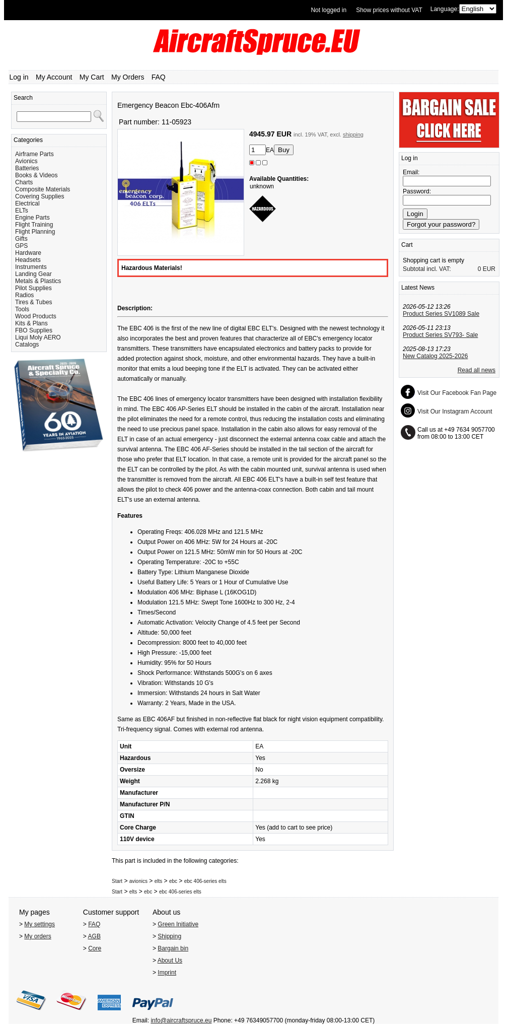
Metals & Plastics (38, 281)
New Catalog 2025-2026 (435, 356)
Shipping (169, 936)
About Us (170, 960)
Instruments (31, 266)
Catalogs (27, 344)
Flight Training (34, 224)
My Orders (127, 77)
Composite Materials (42, 189)
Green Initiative (178, 924)
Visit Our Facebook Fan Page (456, 392)
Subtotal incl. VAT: (427, 268)
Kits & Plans (31, 323)
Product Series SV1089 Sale (441, 313)
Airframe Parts (34, 154)
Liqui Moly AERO (38, 337)
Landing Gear (33, 274)
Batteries (27, 168)
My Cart (92, 77)
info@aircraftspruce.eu (181, 1020)
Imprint (167, 972)
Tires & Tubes (33, 302)
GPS (21, 245)
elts (159, 881)
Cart (407, 244)
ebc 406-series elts (205, 881)
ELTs (21, 210)
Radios (24, 295)
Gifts (21, 238)
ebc (173, 881)
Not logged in (328, 10)
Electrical (27, 203)
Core (94, 948)
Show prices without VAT (389, 10)
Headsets (28, 259)
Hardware (28, 252)
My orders (37, 936)
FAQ (159, 77)
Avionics (26, 161)
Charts (24, 182)
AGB (94, 936)
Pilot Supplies (33, 288)
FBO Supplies (33, 330)
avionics (138, 881)
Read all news (476, 370)
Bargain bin (173, 948)
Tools (22, 309)
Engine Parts (32, 217)
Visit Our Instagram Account (454, 411)
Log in (19, 77)
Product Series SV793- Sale (440, 334)
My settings (39, 924)
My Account (54, 77)
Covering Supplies (39, 196)
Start (117, 881)
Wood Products (35, 316)
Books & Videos (36, 175)
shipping (353, 134)
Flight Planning (35, 231)
